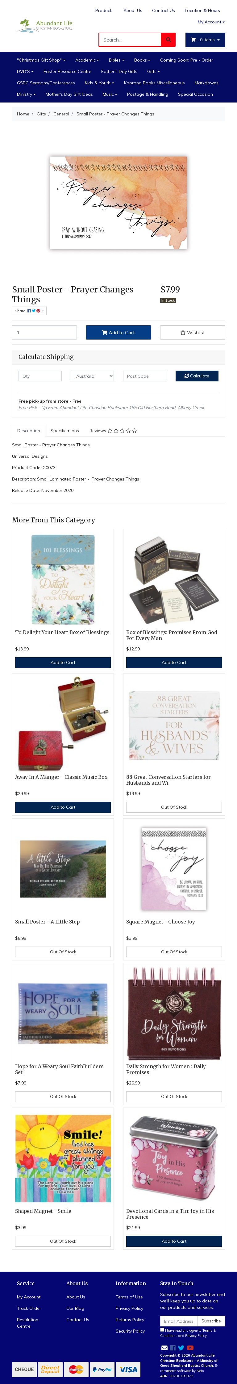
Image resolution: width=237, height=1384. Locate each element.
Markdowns (206, 83)
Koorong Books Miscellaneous (154, 83)
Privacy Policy (129, 1308)
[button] (192, 332)
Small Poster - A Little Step (47, 922)
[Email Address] (179, 1321)
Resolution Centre (27, 1323)
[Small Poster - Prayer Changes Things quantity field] (44, 332)
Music (108, 94)
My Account (28, 1297)
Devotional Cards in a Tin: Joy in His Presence (170, 1214)
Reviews (113, 430)
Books (140, 60)
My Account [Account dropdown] (209, 22)
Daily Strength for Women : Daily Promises (166, 1069)
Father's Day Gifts (119, 71)
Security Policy (130, 1331)
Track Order (29, 1308)
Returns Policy (130, 1319)
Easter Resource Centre (67, 71)
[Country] (92, 376)
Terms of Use (129, 1297)
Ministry (24, 94)
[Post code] (144, 376)
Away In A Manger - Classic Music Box (61, 777)
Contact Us (163, 10)
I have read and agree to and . (188, 1333)
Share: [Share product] (28, 310)
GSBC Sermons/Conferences (46, 83)
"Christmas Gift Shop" (39, 60)
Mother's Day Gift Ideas (69, 94)
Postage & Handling (147, 94)
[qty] (40, 376)
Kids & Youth (97, 83)
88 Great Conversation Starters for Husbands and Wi (168, 780)
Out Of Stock (174, 807)
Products (104, 10)
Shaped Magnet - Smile (43, 1211)
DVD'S (23, 71)
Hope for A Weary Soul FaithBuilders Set (59, 1069)
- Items (203, 39)
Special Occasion (195, 94)
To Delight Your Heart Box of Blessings (62, 632)
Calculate (197, 376)
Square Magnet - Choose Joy (160, 922)
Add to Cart (118, 332)
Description (28, 430)
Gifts (151, 71)
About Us (132, 10)
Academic (85, 60)
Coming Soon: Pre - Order (186, 60)
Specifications (65, 430)
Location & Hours (202, 10)
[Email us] (164, 1348)
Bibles (115, 60)
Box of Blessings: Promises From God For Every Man (171, 635)
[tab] (28, 431)
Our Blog (75, 1308)
